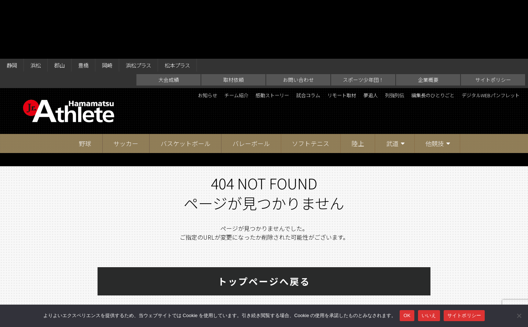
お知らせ (216, 40)
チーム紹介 (252, 40)
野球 (85, 87)
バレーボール (251, 87)
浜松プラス (155, 8)
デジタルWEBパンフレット (483, 52)
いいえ (429, 315)
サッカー (125, 87)
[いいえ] (518, 315)
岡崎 (120, 8)
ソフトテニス (310, 87)
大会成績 (168, 24)
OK (406, 315)
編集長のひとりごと (492, 40)
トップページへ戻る (264, 225)
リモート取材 (381, 40)
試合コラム (340, 40)
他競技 (434, 87)
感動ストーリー (295, 40)
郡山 (67, 8)
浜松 (40, 8)
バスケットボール (185, 87)
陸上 (358, 87)
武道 (392, 87)
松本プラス (200, 8)
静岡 (13, 8)
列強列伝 (445, 40)
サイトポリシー (493, 24)
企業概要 (428, 24)
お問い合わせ (298, 24)
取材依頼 (233, 24)
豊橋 (93, 8)
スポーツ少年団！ (363, 24)
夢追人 (416, 40)
